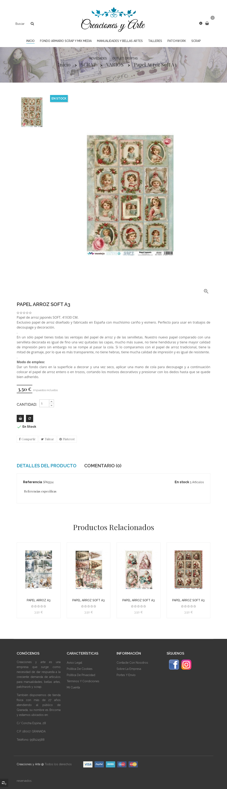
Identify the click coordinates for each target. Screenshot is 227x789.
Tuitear (49, 439)
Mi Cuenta (73, 687)
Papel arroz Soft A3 (88, 600)
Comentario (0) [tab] (102, 465)
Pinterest (69, 439)
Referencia (32, 482)
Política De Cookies (79, 668)
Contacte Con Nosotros (132, 662)
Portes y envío (126, 675)
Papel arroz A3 (38, 600)
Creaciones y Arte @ (30, 764)
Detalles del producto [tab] (46, 465)
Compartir (29, 439)
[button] (200, 23)
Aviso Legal (74, 662)
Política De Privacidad (81, 675)
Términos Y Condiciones (83, 681)
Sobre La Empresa (129, 668)
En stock (182, 482)
